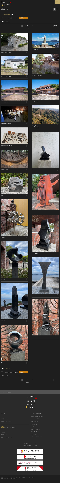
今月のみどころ (34, 421)
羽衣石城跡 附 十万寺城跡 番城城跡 (35, 126)
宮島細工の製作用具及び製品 (7, 145)
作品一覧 (3, 414)
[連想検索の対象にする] (27, 52)
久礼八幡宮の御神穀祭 (6, 123)
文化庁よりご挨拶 (35, 419)
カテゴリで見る (4, 416)
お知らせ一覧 (34, 424)
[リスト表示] (57, 9)
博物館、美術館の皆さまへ (37, 416)
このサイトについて (35, 429)
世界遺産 (3, 432)
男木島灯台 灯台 (35, 49)
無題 (2, 195)
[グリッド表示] (54, 9)
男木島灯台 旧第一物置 (6, 52)
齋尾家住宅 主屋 (35, 101)
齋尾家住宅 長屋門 (5, 102)
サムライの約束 (35, 253)
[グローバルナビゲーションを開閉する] (57, 2)
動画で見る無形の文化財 (6, 437)
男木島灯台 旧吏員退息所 (6, 76)
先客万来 (3, 237)
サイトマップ (34, 434)
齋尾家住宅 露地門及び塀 (37, 75)
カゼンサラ (3, 279)
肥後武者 (3, 321)
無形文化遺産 (4, 435)
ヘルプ (32, 426)
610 (33, 26)
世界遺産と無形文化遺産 (6, 419)
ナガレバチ (34, 295)
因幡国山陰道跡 (4, 169)
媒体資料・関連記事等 (36, 414)
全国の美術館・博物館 (6, 421)
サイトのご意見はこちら (36, 437)
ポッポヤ (33, 211)
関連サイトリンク (35, 432)
